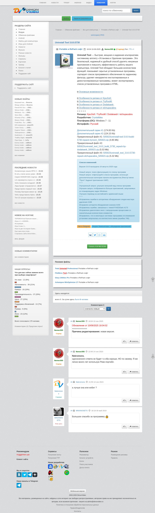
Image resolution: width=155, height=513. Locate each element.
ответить (134, 341)
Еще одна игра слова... (23, 231)
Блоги (82, 461)
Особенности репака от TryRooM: (95, 101)
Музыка (21, 50)
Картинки (22, 62)
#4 (72, 321)
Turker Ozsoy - (19, 127)
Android (77, 2)
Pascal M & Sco (20, 107)
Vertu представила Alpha (25, 195)
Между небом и (20, 105)
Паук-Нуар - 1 (19, 140)
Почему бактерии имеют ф (25, 192)
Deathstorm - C (20, 135)
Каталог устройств (86, 458)
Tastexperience (20, 132)
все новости (19, 203)
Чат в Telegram (84, 226)
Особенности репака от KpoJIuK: (95, 98)
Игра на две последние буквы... (25, 228)
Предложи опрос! (36, 326)
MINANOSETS (82, 411)
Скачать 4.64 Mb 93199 (97, 246)
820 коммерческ (20, 125)
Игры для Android (25, 44)
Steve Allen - (19, 115)
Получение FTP (54, 458)
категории (95, 35)
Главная (42, 2)
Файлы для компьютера (28, 41)
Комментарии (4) (21, 326)
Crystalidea (97, 117)
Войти (66, 18)
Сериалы (22, 59)
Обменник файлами (26, 35)
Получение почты (54, 455)
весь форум (19, 239)
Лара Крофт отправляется (25, 186)
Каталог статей (24, 68)
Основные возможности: (91, 92)
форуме (29, 215)
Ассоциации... (19, 223)
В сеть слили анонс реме (25, 174)
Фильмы (21, 56)
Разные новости (24, 53)
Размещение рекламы (119, 455)
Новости (54, 2)
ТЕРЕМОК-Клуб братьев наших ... (26, 218)
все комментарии (22, 257)
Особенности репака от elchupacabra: (97, 108)
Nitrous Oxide (19, 110)
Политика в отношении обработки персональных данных (77, 505)
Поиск (20, 71)
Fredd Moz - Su (20, 122)
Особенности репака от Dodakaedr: (96, 104)
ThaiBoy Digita (19, 137)
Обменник (101, 2)
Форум (113, 2)
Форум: (111, 226)
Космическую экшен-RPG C (26, 171)
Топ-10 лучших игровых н (25, 198)
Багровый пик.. (20, 102)
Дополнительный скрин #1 (90, 130)
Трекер (66, 2)
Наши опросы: (23, 269)
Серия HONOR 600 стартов (26, 177)
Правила (114, 458)
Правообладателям (77, 508)
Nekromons (80, 382)
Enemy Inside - (20, 143)
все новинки (19, 155)
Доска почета (84, 468)
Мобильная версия (77, 491)
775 (130, 49)
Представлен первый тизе (25, 189)
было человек (81, 299)
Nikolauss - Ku (19, 112)
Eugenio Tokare (20, 130)
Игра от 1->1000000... (22, 221)
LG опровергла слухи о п (25, 180)
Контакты (77, 511)
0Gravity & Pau (20, 117)
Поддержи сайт (24, 74)
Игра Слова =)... (20, 226)
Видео (89, 2)
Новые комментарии (26, 251)
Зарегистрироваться (82, 18)
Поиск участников (86, 464)
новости (32, 168)
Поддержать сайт (24, 84)
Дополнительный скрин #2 (90, 133)
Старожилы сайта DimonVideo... (26, 233)
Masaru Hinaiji (19, 120)
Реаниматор (84, 455)
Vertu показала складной (25, 183)
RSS (102, 35)
